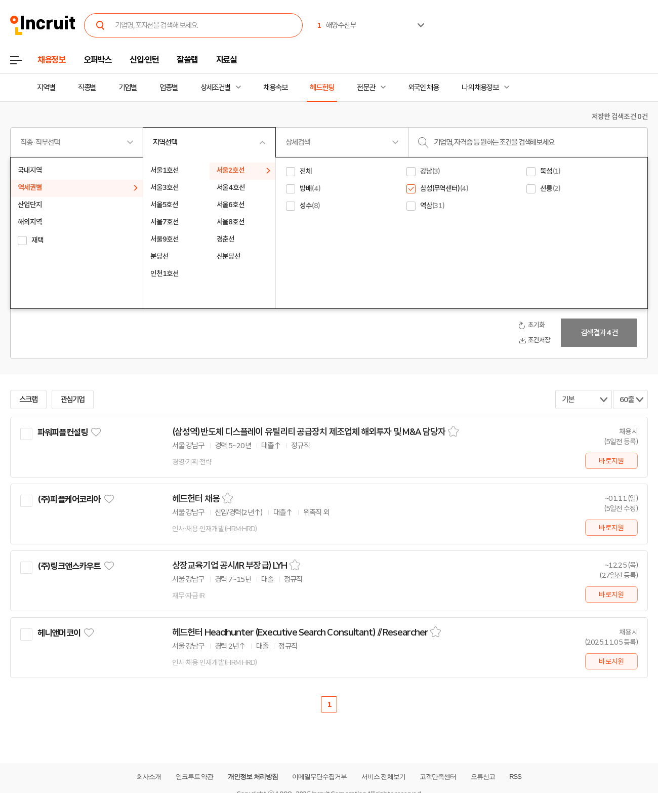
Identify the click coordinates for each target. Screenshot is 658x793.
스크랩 (28, 399)
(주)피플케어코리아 (69, 499)
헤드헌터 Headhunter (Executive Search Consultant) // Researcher (300, 632)
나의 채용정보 (480, 88)
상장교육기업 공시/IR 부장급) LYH (229, 566)
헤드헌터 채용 (196, 499)
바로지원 (611, 460)
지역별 (46, 88)
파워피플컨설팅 (62, 432)
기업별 (127, 88)
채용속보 (275, 88)
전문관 (366, 88)
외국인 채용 (423, 88)
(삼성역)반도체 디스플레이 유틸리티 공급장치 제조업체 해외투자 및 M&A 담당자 (308, 432)
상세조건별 (215, 88)
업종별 (168, 88)
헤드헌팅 (322, 88)
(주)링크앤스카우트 (69, 566)
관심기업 (73, 399)
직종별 (87, 88)
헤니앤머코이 (58, 633)
